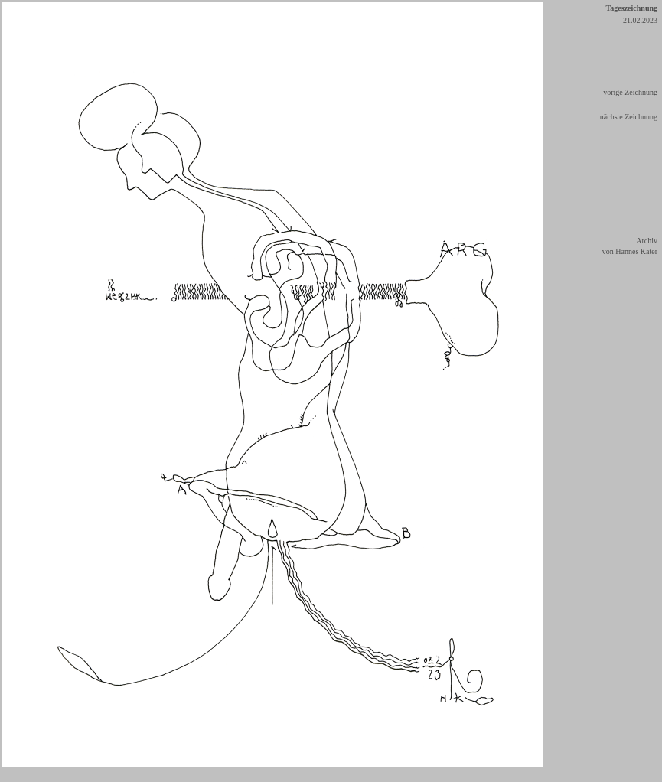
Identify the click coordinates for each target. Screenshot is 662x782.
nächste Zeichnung (628, 116)
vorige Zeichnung (630, 92)
